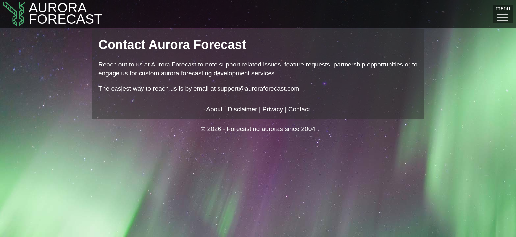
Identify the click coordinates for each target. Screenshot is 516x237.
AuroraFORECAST (47, 14)
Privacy (272, 109)
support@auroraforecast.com (258, 88)
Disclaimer (242, 109)
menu (503, 13)
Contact (299, 109)
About (214, 109)
